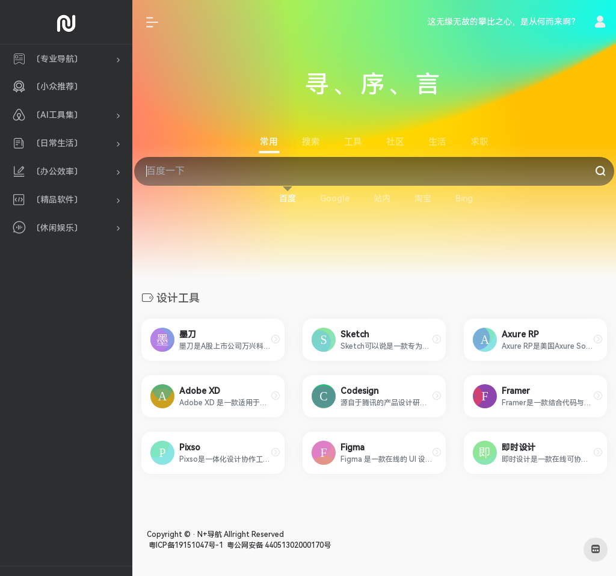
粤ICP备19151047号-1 (185, 545)
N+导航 (209, 534)
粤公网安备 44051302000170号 (278, 545)
